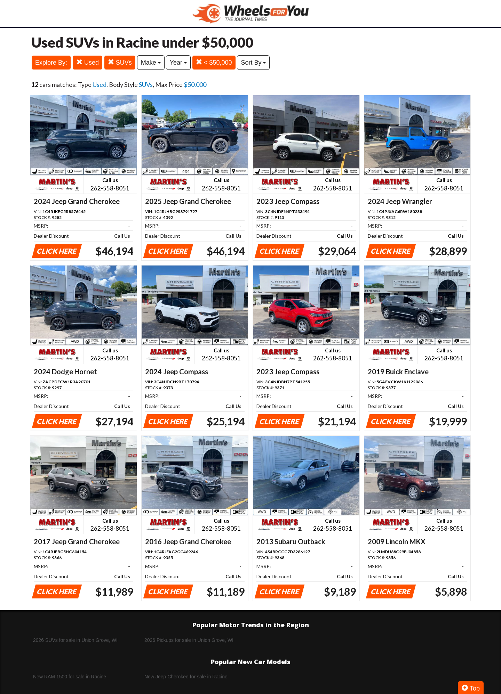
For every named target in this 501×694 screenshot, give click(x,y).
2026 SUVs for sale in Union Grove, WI (75, 640)
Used (87, 62)
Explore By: (51, 62)
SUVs (120, 62)
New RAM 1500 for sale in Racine (69, 676)
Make (151, 62)
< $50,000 (214, 62)
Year (178, 62)
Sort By (253, 62)
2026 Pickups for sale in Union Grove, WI (188, 640)
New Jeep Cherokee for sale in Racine (186, 676)
